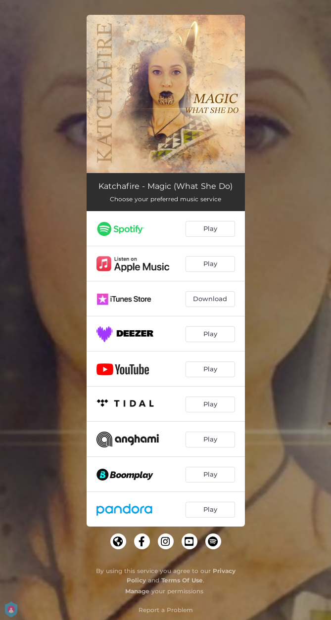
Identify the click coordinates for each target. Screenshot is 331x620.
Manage (137, 591)
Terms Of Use (182, 580)
